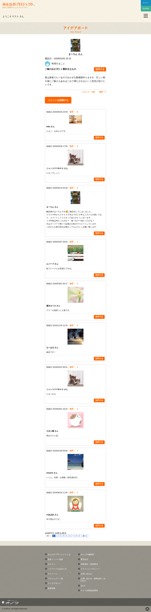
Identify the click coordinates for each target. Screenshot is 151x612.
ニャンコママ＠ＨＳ (55, 168)
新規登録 (146, 8)
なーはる (50, 347)
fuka (48, 126)
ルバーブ (50, 264)
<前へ (48, 536)
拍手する (100, 69)
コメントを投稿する (58, 100)
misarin (50, 473)
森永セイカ (51, 306)
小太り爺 (50, 431)
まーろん (50, 207)
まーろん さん (75, 54)
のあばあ (50, 515)
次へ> (85, 536)
